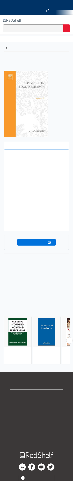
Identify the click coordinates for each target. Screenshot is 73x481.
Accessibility (36, 434)
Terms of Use (36, 418)
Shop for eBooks (36, 395)
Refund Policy (36, 426)
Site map (36, 442)
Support (36, 403)
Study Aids (47, 38)
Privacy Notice (36, 411)
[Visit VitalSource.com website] (36, 7)
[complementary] (36, 334)
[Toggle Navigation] (66, 20)
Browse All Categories (18, 38)
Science (14, 48)
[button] (36, 158)
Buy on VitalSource (36, 242)
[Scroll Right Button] (69, 340)
